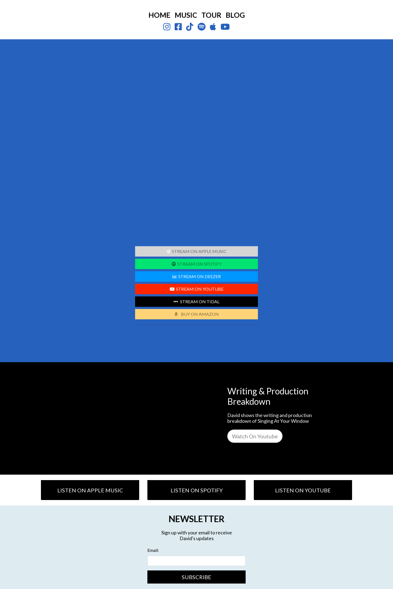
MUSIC (186, 15)
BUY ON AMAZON (196, 314)
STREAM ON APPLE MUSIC (197, 251)
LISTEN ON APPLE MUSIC (90, 490)
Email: (153, 550)
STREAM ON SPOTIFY (197, 263)
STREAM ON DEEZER (196, 276)
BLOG (235, 15)
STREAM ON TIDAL (196, 301)
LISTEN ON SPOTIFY (197, 490)
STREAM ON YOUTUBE (197, 288)
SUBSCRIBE (196, 577)
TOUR (211, 15)
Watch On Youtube (255, 436)
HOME (159, 15)
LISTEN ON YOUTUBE (303, 490)
